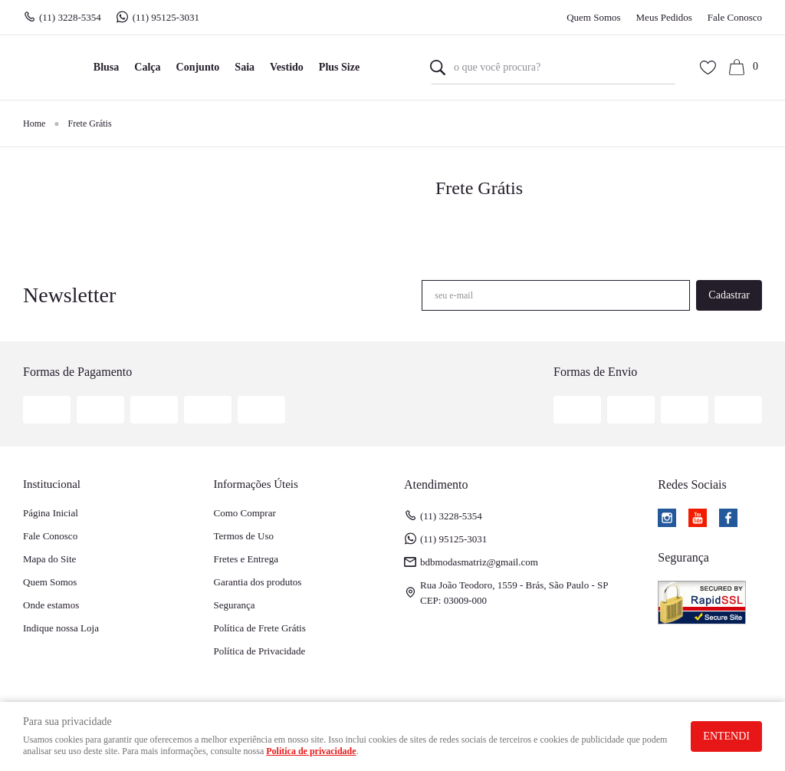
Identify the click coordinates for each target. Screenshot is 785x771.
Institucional (51, 484)
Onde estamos (51, 605)
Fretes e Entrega (246, 559)
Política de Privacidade (260, 651)
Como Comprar (245, 513)
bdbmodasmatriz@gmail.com (479, 562)
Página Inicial (50, 513)
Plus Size (339, 67)
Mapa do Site (49, 559)
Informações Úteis (256, 484)
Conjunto (198, 67)
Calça (147, 67)
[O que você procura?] (437, 67)
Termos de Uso (244, 536)
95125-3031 (167, 17)
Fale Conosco (735, 17)
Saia (245, 67)
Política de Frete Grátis (260, 628)
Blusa (106, 67)
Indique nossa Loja (61, 628)
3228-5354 (70, 17)
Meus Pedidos (664, 17)
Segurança (234, 605)
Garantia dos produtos (258, 582)
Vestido (287, 67)
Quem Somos (593, 17)
